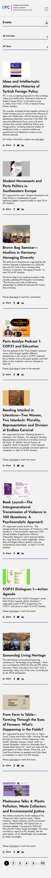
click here (39, 139)
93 (42, 863)
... (38, 863)
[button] (25, 37)
